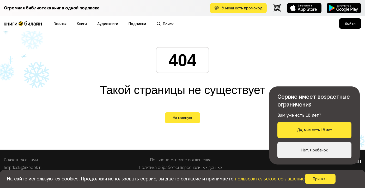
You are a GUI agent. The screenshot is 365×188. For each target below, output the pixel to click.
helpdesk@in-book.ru (23, 167)
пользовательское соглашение (270, 178)
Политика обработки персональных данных (180, 167)
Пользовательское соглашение (180, 159)
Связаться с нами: (21, 159)
